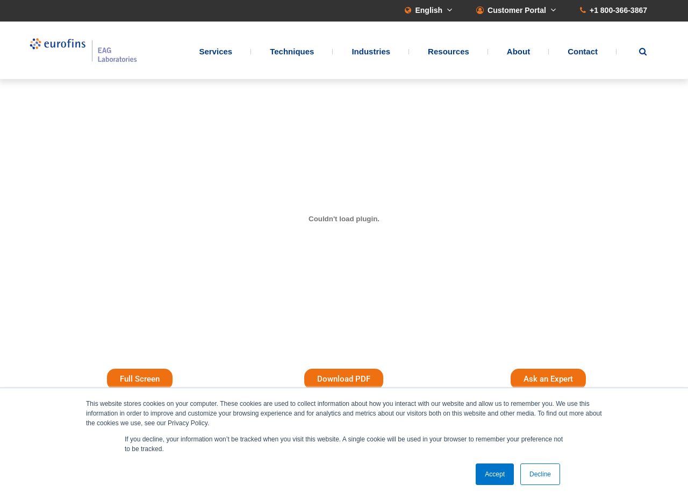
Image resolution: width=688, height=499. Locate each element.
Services (215, 51)
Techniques (292, 51)
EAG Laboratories (83, 50)
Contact (583, 51)
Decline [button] (540, 474)
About (518, 51)
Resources (448, 51)
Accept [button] (495, 474)
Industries (371, 51)
